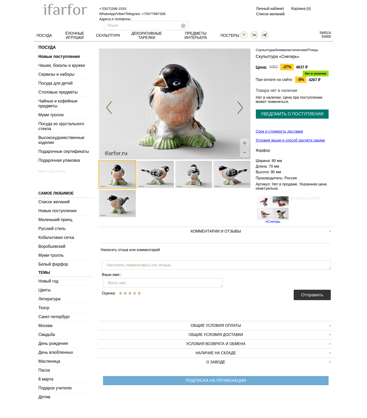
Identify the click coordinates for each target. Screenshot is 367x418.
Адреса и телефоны (115, 19)
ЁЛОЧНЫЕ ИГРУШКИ (74, 35)
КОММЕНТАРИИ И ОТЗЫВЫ (261, 231)
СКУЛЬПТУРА (108, 36)
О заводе (268, 362)
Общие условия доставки (260, 335)
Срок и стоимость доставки (279, 131)
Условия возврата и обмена (258, 344)
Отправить (312, 294)
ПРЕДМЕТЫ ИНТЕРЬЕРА (195, 35)
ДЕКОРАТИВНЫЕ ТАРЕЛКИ (147, 35)
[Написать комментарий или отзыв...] (216, 265)
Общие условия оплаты (261, 326)
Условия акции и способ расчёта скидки (290, 140)
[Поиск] (138, 25)
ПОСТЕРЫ (229, 36)
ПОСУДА (44, 36)
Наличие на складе (263, 353)
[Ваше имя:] (163, 282)
